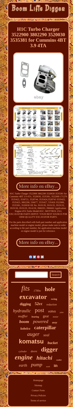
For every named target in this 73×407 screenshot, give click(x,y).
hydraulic (22, 310)
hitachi (44, 358)
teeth (48, 366)
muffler (23, 316)
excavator (33, 296)
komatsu (31, 341)
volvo (52, 311)
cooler (59, 360)
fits (25, 288)
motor (55, 316)
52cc (39, 303)
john (62, 312)
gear (46, 316)
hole (50, 289)
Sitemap (38, 385)
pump (36, 364)
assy (54, 322)
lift (56, 365)
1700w (37, 290)
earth (23, 365)
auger (33, 334)
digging (25, 304)
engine (24, 357)
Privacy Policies (38, 395)
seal (46, 335)
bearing (35, 316)
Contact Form (38, 390)
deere (34, 351)
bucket (52, 343)
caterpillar (45, 327)
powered (40, 321)
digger (49, 349)
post (39, 310)
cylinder (22, 351)
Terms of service (38, 400)
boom (24, 321)
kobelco (25, 328)
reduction (51, 304)
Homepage (38, 380)
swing (54, 298)
